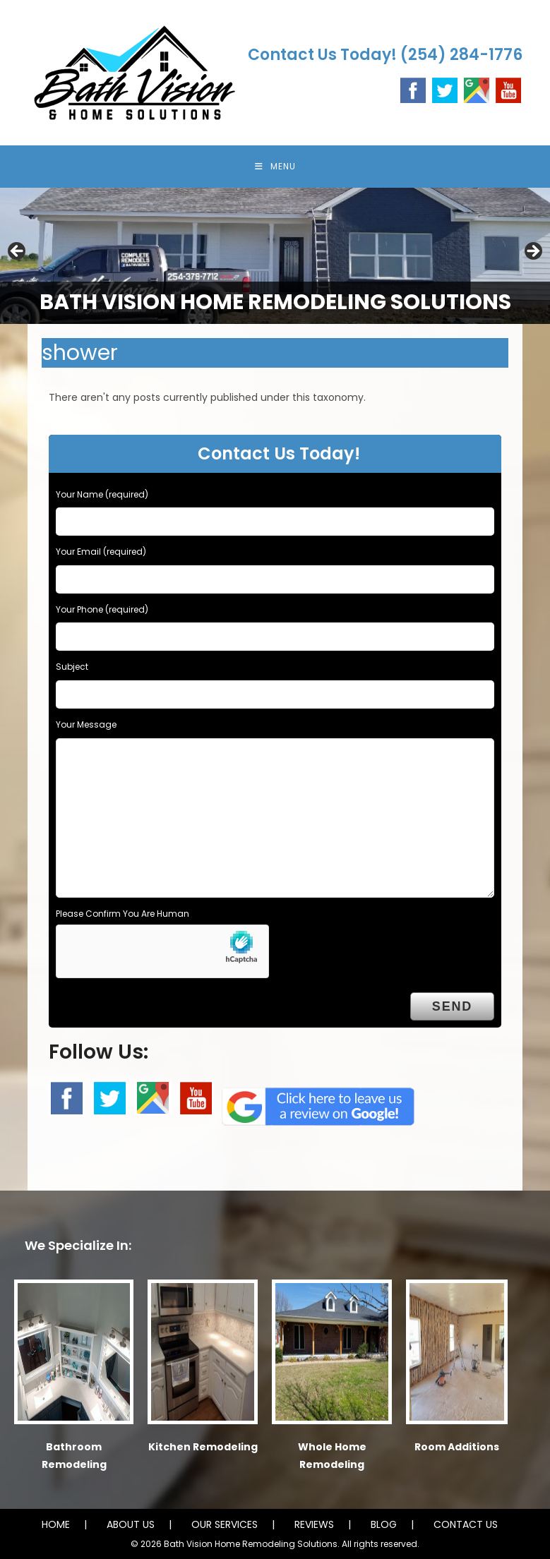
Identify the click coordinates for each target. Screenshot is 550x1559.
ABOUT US (131, 1524)
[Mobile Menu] (275, 166)
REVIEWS (314, 1524)
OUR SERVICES (224, 1524)
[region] (275, 256)
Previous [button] (17, 252)
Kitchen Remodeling (203, 1447)
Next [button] (532, 252)
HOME (56, 1524)
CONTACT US (466, 1524)
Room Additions (456, 1447)
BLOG (384, 1524)
